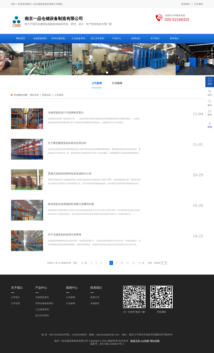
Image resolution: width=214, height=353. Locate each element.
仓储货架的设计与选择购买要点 (66, 112)
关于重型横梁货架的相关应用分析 (67, 143)
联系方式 (94, 297)
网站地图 (155, 340)
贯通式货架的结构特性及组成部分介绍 (69, 173)
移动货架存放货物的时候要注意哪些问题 (71, 204)
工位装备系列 (42, 309)
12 (133, 263)
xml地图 (145, 340)
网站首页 (34, 95)
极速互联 (135, 340)
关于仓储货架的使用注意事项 (64, 234)
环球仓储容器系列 (44, 303)
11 (128, 263)
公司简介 (15, 297)
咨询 (210, 81)
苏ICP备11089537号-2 (112, 343)
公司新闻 (58, 95)
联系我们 (185, 4)
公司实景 (15, 303)
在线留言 (94, 303)
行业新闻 (70, 303)
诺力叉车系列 (42, 315)
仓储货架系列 (42, 297)
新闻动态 (46, 95)
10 (122, 263)
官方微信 (198, 4)
